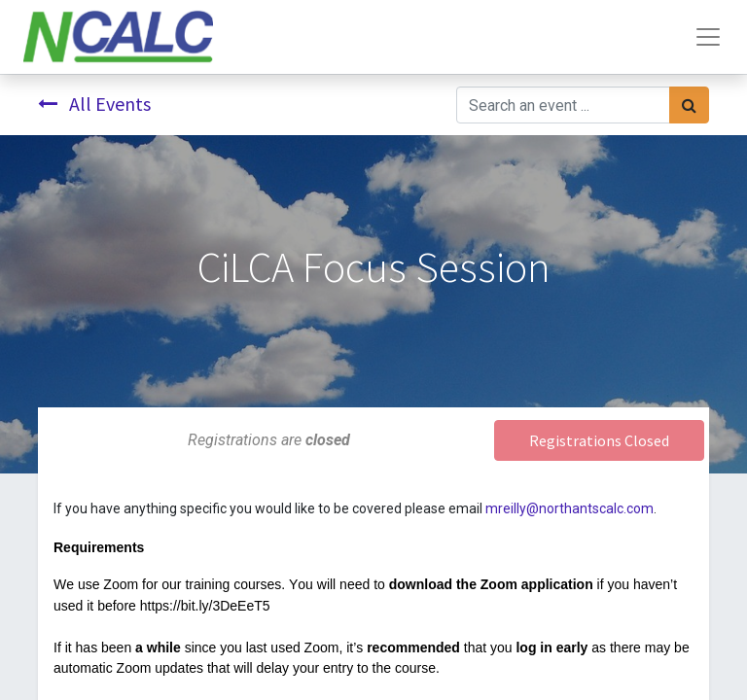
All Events (94, 103)
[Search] (689, 105)
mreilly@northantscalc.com (569, 508)
